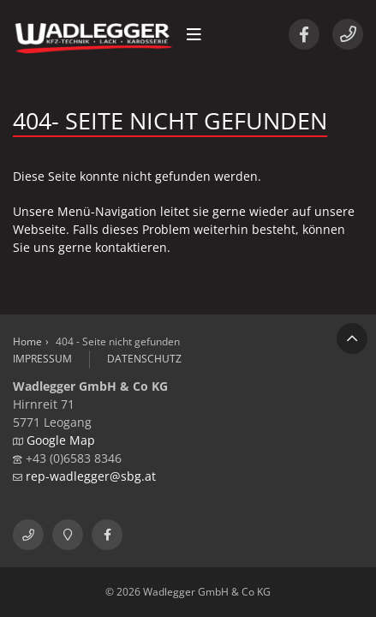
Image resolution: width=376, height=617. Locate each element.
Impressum (42, 358)
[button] (194, 34)
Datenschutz (144, 358)
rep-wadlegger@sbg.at (91, 476)
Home (27, 341)
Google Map (61, 440)
